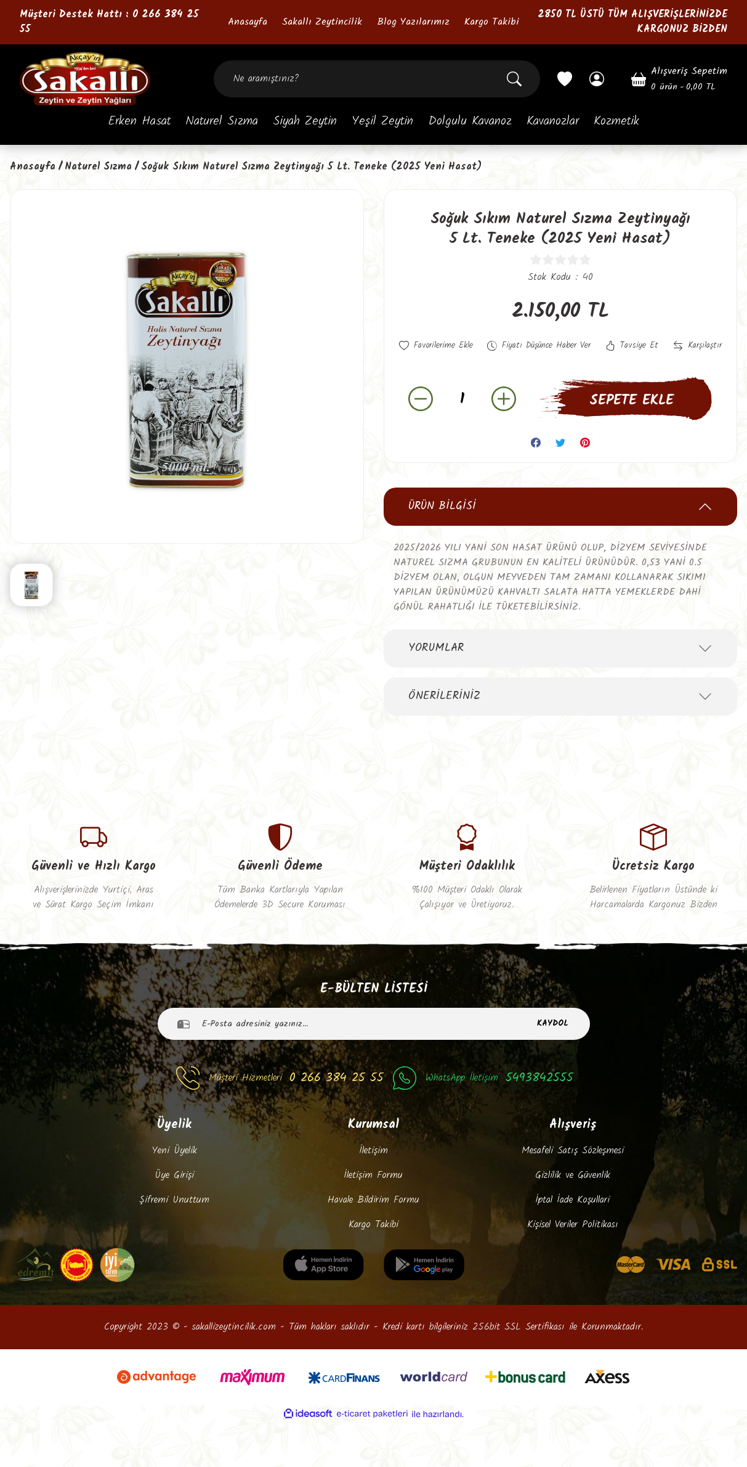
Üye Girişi (174, 1219)
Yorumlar (436, 676)
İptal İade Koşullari (572, 1244)
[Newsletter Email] (374, 1068)
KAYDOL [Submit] (553, 1068)
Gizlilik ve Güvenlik (572, 1219)
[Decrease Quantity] (420, 427)
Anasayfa (247, 22)
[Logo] (85, 78)
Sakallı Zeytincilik (322, 22)
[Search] (377, 78)
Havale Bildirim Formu (373, 1244)
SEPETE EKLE (631, 429)
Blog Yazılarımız (413, 22)
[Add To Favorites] (439, 346)
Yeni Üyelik (174, 1195)
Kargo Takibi (491, 22)
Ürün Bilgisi (442, 535)
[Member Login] (596, 79)
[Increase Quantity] (503, 427)
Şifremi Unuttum (174, 1244)
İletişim (373, 1195)
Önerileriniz (444, 725)
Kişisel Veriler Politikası (572, 1269)
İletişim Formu (373, 1219)
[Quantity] (462, 427)
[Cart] (679, 79)
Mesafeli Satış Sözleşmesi (573, 1195)
